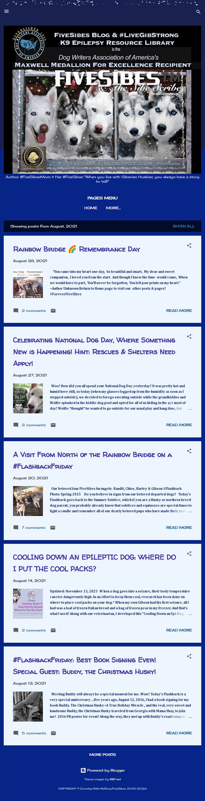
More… (113, 208)
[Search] (198, 13)
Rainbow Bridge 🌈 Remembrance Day (76, 249)
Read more (179, 310)
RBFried (115, 779)
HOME (90, 208)
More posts (102, 755)
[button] (189, 246)
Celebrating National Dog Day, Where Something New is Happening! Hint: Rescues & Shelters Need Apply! (94, 351)
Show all (184, 226)
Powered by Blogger (102, 770)
